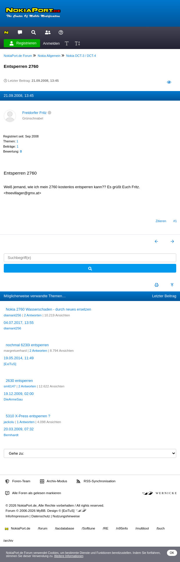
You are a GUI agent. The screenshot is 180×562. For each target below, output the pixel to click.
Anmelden (51, 43)
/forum (43, 528)
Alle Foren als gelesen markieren (33, 493)
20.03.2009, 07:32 (19, 429)
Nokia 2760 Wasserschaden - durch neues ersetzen (48, 309)
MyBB (41, 510)
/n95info (122, 528)
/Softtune (88, 528)
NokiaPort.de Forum (18, 55)
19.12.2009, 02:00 (19, 393)
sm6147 (10, 386)
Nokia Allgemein (49, 55)
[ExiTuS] (10, 364)
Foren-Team (17, 481)
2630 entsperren (19, 380)
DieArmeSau (13, 399)
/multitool (142, 528)
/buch (160, 528)
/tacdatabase (64, 528)
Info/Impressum (17, 516)
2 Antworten (33, 315)
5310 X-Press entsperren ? (28, 416)
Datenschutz (40, 516)
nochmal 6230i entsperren (27, 345)
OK (172, 552)
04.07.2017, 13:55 (19, 322)
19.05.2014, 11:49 (19, 358)
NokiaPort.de (17, 528)
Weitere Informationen (69, 556)
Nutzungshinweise (66, 516)
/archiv (8, 540)
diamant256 (12, 315)
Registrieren (23, 43)
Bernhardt (11, 435)
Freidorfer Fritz (34, 112)
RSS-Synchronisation (96, 481)
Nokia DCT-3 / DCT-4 (81, 55)
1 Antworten (26, 422)
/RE (105, 528)
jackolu (9, 422)
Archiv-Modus (53, 481)
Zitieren (161, 221)
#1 (175, 221)
